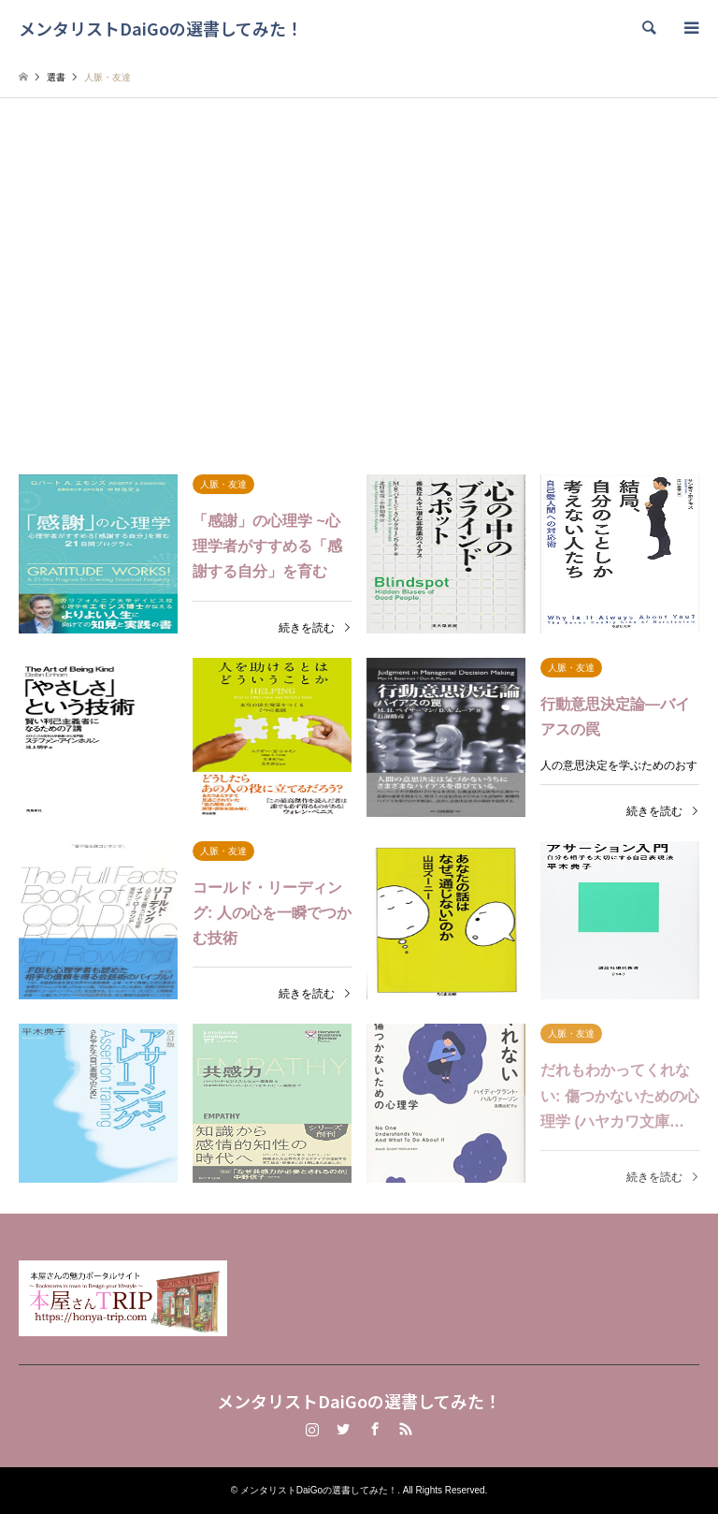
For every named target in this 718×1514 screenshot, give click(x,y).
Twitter (343, 1428)
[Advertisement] (359, 276)
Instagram (312, 1428)
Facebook (374, 1428)
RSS (405, 1428)
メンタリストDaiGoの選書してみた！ (359, 1401)
